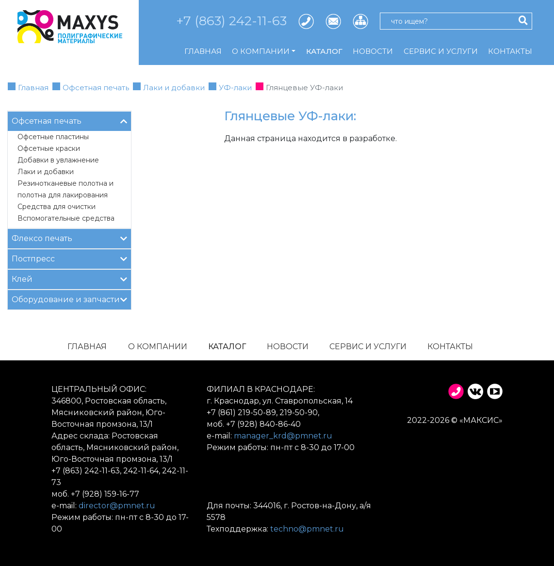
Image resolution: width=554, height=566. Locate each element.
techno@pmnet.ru (307, 529)
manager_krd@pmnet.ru (283, 435)
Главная (203, 51)
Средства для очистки (56, 206)
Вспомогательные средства (65, 218)
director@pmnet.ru (117, 505)
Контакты (510, 51)
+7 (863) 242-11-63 (231, 21)
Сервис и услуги (441, 51)
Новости (373, 51)
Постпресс (69, 258)
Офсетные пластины (53, 136)
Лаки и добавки (174, 87)
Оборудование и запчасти (69, 299)
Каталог (324, 51)
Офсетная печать (96, 87)
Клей (69, 279)
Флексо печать (69, 238)
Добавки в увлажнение (58, 160)
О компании (157, 346)
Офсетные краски (48, 148)
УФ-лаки (235, 87)
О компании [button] (261, 51)
